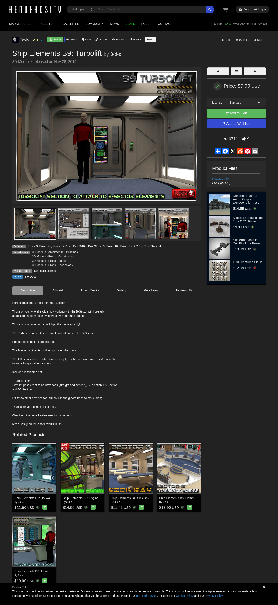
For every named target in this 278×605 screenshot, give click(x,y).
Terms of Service (146, 595)
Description (27, 290)
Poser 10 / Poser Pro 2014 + (124, 246)
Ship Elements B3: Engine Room (85, 498)
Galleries (70, 23)
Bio (150, 39)
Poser (146, 23)
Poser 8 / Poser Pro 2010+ (70, 246)
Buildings (72, 252)
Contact (165, 23)
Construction (66, 256)
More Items (151, 290)
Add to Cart (236, 113)
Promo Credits (90, 290)
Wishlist (136, 39)
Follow (55, 39)
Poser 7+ (45, 246)
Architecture (56, 252)
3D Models (39, 252)
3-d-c (115, 54)
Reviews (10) (184, 290)
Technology (65, 265)
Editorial (58, 290)
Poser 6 (33, 246)
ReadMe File (220, 178)
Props (52, 256)
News (114, 23)
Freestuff (119, 39)
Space (62, 260)
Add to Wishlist (236, 124)
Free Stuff (47, 23)
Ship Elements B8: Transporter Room (40, 571)
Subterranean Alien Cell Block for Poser (246, 241)
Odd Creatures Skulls (248, 262)
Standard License (45, 270)
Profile (71, 39)
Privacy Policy (214, 595)
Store (86, 39)
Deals (130, 23)
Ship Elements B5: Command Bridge (184, 498)
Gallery (101, 39)
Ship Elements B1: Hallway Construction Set (44, 498)
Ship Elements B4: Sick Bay (130, 498)
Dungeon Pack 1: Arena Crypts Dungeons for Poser (246, 199)
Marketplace (20, 23)
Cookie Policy (185, 595)
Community (95, 23)
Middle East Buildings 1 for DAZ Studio (248, 219)
